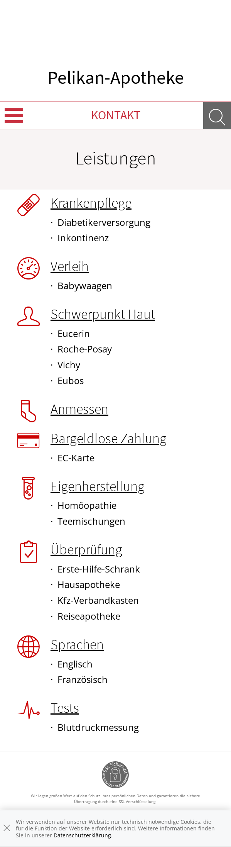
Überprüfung (86, 549)
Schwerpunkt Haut (103, 314)
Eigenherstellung (98, 486)
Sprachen (77, 644)
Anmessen (79, 409)
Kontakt (115, 115)
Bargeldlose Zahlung (109, 438)
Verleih (70, 266)
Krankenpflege (91, 203)
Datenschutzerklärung (82, 835)
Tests (65, 708)
